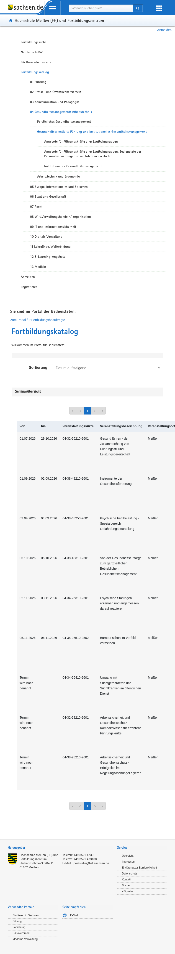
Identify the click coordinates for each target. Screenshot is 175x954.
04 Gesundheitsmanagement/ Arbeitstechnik (61, 112)
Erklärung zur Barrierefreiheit (139, 867)
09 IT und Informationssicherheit (53, 227)
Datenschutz (129, 873)
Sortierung (38, 367)
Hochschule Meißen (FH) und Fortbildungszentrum (59, 20)
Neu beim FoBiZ (32, 52)
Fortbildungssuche (33, 42)
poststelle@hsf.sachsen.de (91, 863)
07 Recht (36, 207)
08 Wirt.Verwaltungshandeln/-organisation (60, 217)
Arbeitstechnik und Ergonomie (58, 176)
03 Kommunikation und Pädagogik (54, 102)
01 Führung (38, 82)
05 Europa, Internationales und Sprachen (59, 187)
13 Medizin (38, 267)
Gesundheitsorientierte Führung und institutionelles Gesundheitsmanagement (92, 132)
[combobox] (101, 8)
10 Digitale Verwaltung (46, 236)
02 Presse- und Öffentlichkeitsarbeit (55, 92)
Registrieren (29, 287)
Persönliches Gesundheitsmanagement (64, 122)
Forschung (19, 927)
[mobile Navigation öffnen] (52, 8)
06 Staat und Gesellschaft (48, 196)
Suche (126, 885)
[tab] (60, 848)
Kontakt (126, 879)
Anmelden (164, 30)
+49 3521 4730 (83, 855)
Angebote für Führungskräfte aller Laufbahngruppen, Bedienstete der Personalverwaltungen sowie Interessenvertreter (92, 153)
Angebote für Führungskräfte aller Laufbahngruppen (81, 141)
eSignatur (128, 891)
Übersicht (128, 855)
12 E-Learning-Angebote (47, 257)
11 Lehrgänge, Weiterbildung (50, 246)
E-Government (21, 933)
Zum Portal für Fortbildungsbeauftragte (37, 320)
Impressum (128, 861)
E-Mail (74, 915)
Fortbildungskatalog (35, 72)
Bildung (17, 921)
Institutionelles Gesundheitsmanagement (73, 166)
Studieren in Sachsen (26, 915)
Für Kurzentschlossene (36, 62)
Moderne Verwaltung (25, 939)
